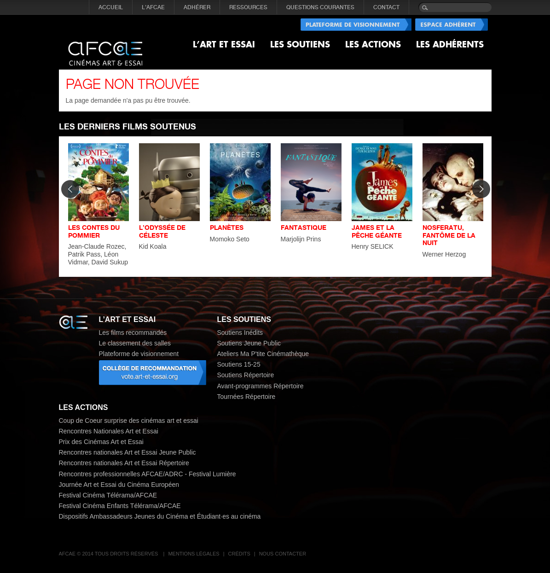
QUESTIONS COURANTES (320, 7)
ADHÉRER (197, 7)
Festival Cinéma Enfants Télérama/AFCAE (120, 505)
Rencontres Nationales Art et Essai (108, 431)
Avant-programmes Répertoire (260, 386)
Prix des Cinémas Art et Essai (101, 441)
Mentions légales (193, 553)
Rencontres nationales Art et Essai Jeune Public (127, 452)
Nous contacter (282, 553)
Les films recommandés (133, 332)
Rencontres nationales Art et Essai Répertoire (124, 463)
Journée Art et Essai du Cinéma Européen (119, 484)
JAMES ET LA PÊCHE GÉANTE (377, 231)
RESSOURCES (248, 7)
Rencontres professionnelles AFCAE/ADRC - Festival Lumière (147, 474)
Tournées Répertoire (246, 396)
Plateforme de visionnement (139, 353)
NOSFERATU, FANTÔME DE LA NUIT (449, 235)
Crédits (239, 553)
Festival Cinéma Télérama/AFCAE (108, 495)
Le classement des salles (135, 343)
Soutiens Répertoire (245, 375)
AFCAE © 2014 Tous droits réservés (109, 553)
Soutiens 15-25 (239, 364)
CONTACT (386, 7)
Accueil (110, 7)
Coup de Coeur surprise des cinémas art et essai (128, 420)
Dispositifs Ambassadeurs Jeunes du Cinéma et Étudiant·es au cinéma (160, 516)
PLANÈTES (226, 227)
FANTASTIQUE (303, 227)
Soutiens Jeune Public (249, 343)
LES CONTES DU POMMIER (94, 231)
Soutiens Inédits (240, 332)
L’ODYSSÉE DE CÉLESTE (162, 231)
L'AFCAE (153, 7)
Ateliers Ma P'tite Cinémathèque (263, 353)
